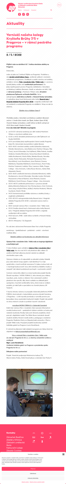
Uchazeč (26, 10)
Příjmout (33, 468)
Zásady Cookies (13, 450)
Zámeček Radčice (15, 437)
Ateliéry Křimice (14, 440)
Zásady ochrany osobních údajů (37, 482)
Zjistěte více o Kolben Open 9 (29, 111)
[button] (63, 454)
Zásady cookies (25, 482)
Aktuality (15, 23)
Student (33, 10)
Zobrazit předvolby (33, 478)
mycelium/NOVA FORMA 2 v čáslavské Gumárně (29, 305)
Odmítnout (33, 473)
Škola (20, 10)
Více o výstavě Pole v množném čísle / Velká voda (29, 335)
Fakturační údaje (14, 447)
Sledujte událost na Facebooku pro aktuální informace (29, 237)
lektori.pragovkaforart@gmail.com (28, 331)
